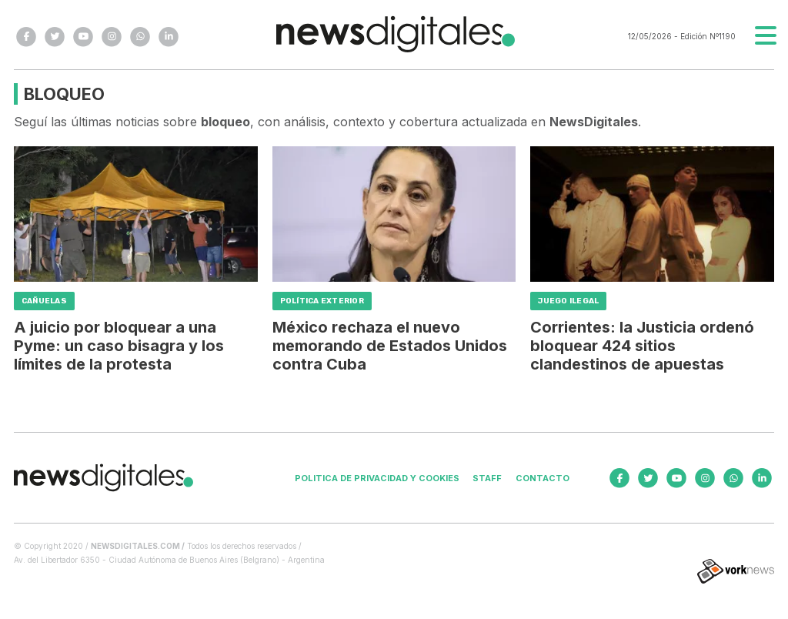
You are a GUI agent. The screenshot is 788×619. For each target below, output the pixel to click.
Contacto (542, 478)
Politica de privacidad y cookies (377, 478)
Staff (487, 478)
